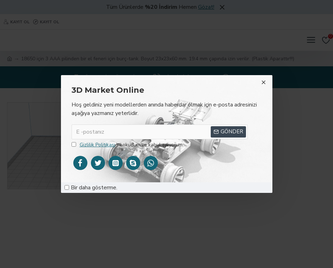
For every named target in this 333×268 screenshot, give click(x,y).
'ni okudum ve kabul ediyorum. (128, 144)
